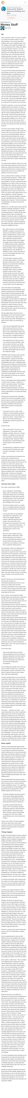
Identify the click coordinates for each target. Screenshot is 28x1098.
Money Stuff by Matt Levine (14, 7)
